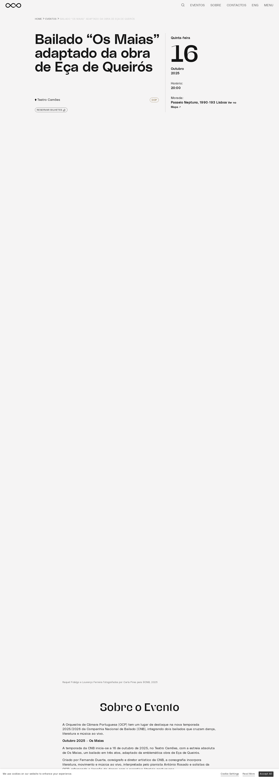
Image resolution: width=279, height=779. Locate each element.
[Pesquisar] (183, 5)
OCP (154, 100)
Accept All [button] (266, 774)
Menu (268, 5)
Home (38, 19)
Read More (249, 774)
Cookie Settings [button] (230, 774)
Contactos (236, 5)
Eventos (197, 5)
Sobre (215, 5)
